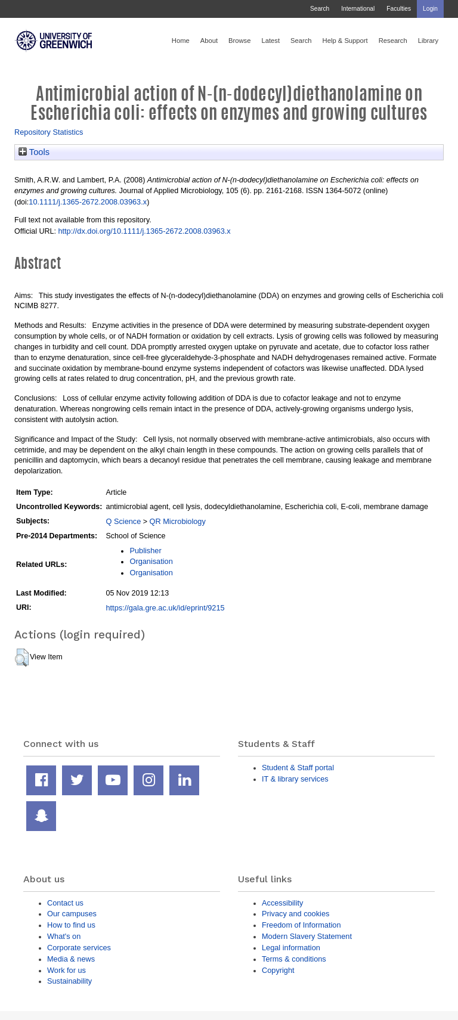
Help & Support (345, 40)
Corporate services (79, 947)
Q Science (123, 521)
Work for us (66, 970)
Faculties (398, 8)
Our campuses (72, 913)
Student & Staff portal (298, 767)
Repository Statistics (48, 132)
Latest (270, 40)
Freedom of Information (301, 924)
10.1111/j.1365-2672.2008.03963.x (88, 201)
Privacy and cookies (295, 913)
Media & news (71, 958)
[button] (22, 657)
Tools (33, 152)
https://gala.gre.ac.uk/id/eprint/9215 (165, 607)
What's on (64, 936)
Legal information (291, 947)
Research (393, 40)
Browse (239, 40)
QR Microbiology (178, 521)
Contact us (65, 902)
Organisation (150, 561)
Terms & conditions (294, 958)
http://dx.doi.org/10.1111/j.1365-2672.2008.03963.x (144, 231)
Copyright (278, 970)
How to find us (71, 924)
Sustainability (69, 980)
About (209, 40)
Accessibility (282, 902)
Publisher (145, 550)
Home (181, 40)
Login (430, 8)
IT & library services (295, 778)
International (358, 8)
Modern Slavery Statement (307, 936)
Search (319, 8)
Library (428, 40)
